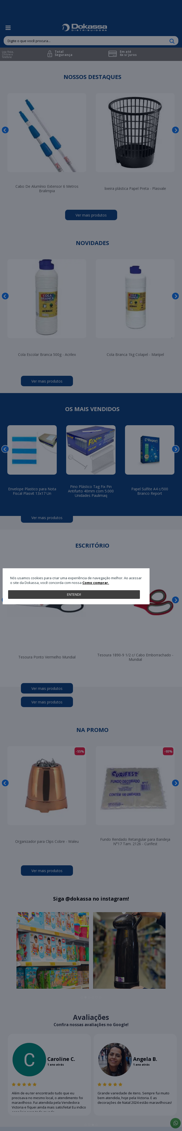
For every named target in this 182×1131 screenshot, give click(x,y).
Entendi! (74, 594)
